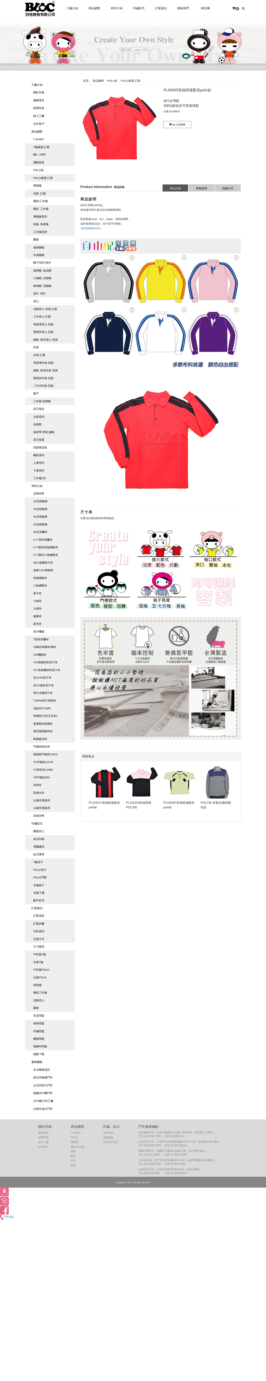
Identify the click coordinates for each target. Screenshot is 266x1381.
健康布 (37, 616)
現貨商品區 (40, 447)
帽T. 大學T (39, 154)
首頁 (86, 80)
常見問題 (38, 1015)
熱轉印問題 (40, 1046)
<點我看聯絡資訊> (90, 228)
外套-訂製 (39, 355)
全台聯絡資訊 (41, 1069)
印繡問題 (38, 1031)
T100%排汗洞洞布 (44, 700)
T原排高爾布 (41, 639)
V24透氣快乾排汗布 (45, 662)
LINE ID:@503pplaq (175, 1145)
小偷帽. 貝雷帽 (42, 278)
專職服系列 (40, 216)
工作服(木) (39, 478)
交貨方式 (38, 939)
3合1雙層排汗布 (43, 562)
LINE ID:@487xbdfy (175, 1154)
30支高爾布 (40, 531)
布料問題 (38, 1023)
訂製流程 (38, 915)
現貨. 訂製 (39, 193)
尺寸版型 (38, 946)
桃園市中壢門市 (43, 1093)
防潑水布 (38, 792)
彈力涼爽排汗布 (43, 692)
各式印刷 (38, 839)
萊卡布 (37, 593)
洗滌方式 (227, 188)
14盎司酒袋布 (41, 807)
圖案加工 (38, 831)
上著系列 (38, 462)
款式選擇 (38, 854)
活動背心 (38, 1000)
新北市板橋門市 (43, 1077)
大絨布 (37, 608)
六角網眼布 (40, 585)
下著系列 (38, 470)
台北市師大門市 (43, 1085)
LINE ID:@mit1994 (175, 1163)
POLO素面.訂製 (43, 177)
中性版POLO (41, 969)
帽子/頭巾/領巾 (42, 262)
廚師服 (37, 185)
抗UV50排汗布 (42, 677)
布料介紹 (36, 485)
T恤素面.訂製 (41, 147)
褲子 (36, 393)
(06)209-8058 (152, 1173)
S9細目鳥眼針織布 (44, 646)
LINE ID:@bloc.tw (174, 1136)
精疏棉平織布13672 (45, 754)
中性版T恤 (39, 954)
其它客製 (38, 439)
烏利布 (37, 785)
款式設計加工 (111, 1142)
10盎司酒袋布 (41, 800)
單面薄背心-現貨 (43, 324)
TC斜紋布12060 (43, 769)
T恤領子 (38, 862)
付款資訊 (38, 931)
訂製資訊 (36, 908)
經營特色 (38, 108)
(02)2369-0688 (152, 1145)
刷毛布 (37, 623)
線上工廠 (38, 115)
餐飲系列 (38, 455)
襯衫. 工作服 (41, 208)
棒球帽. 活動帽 (42, 285)
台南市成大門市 (43, 1108)
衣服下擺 (38, 892)
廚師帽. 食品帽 (42, 270)
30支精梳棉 (40, 516)
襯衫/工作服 (40, 201)
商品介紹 (175, 188)
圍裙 (36, 239)
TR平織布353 (41, 777)
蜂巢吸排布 (40, 739)
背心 (36, 301)
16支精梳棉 (40, 524)
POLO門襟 (40, 877)
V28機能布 (40, 654)
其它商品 (38, 408)
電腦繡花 (38, 846)
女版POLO (40, 977)
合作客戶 (38, 123)
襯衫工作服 (40, 992)
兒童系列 (38, 416)
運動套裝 (38, 162)
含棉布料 (38, 493)
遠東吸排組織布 (43, 723)
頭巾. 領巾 (39, 293)
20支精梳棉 (40, 501)
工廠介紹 (36, 84)
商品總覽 (36, 131)
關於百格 (38, 92)
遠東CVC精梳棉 (43, 570)
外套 (36, 347)
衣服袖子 (38, 885)
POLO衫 (38, 170)
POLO (74, 1137)
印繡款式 (36, 823)
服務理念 (38, 100)
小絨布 (37, 600)
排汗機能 (38, 631)
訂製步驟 (38, 923)
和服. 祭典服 (41, 224)
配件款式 (38, 900)
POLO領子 (40, 869)
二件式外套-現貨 (43, 385)
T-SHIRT (38, 139)
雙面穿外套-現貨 (43, 378)
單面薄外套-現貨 (43, 362)
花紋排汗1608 (41, 708)
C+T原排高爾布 (42, 539)
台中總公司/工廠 (43, 1100)
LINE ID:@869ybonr (175, 1173)
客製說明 (201, 188)
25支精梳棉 (40, 509)
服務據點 (36, 1061)
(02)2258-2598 (152, 1136)
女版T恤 (38, 962)
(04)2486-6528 (152, 1163)
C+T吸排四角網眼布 (45, 547)
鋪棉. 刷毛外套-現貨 (45, 370)
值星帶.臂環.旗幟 (43, 432)
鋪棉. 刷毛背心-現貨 (45, 339)
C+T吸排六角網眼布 (45, 554)
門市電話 (7, 1216)
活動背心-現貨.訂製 (45, 309)
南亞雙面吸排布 (43, 731)
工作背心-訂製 (42, 316)
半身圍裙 (38, 255)
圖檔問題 (38, 1038)
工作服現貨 (40, 231)
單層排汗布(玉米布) (45, 715)
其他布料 (38, 815)
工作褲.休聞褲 (42, 401)
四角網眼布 (40, 577)
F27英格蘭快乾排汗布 (46, 670)
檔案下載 (38, 1054)
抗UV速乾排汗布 (43, 685)
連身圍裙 (38, 247)
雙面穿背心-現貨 (43, 331)
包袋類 (37, 424)
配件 (73, 1156)
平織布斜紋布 (41, 746)
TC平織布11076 (43, 762)
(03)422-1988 (152, 1154)
